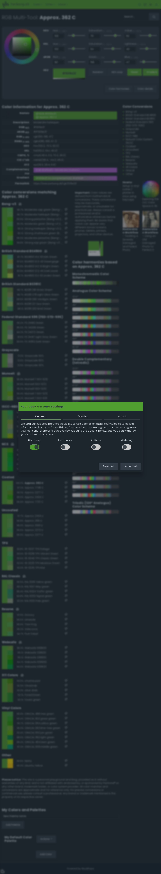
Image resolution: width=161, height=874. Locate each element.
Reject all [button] (108, 466)
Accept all (130, 466)
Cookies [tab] (82, 416)
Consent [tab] (41, 416)
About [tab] (122, 416)
